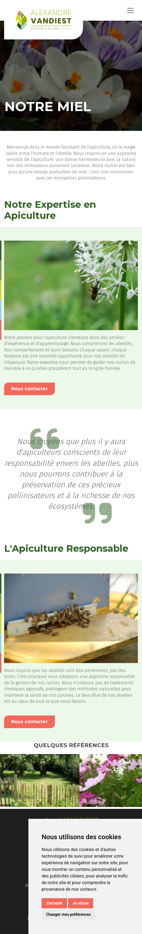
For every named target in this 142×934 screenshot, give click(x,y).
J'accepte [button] (54, 903)
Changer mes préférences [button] (68, 914)
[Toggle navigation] (130, 10)
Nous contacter (29, 388)
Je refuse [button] (81, 903)
